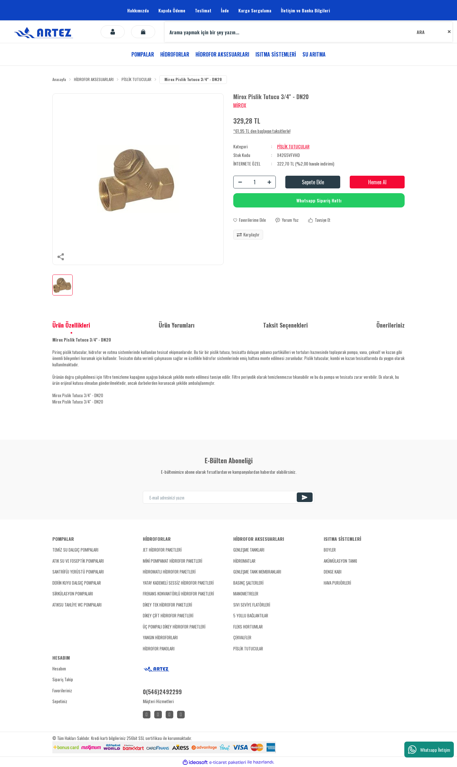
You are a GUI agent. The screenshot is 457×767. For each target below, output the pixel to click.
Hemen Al (377, 182)
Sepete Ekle (313, 182)
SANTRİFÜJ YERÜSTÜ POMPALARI (78, 572)
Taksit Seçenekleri (285, 325)
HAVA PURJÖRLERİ (337, 583)
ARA (421, 32)
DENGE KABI (332, 572)
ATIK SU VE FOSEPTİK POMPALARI (78, 561)
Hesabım (59, 669)
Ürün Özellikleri (71, 325)
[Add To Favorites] (249, 220)
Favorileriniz (62, 691)
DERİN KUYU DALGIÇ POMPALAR (76, 583)
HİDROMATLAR (244, 561)
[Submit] (305, 497)
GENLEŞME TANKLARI (248, 550)
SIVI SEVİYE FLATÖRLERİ (251, 605)
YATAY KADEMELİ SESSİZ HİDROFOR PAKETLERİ (178, 583)
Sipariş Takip (62, 679)
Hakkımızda (138, 10)
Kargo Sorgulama (254, 10)
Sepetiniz (59, 701)
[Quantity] (254, 182)
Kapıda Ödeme (171, 10)
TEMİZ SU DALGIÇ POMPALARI (75, 550)
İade (225, 10)
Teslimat (203, 10)
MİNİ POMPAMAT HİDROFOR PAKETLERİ (172, 561)
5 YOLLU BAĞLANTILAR (250, 616)
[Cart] (143, 31)
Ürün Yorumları (177, 325)
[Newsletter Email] (228, 497)
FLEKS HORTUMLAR (248, 627)
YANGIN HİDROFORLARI (160, 638)
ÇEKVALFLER (242, 638)
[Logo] (45, 31)
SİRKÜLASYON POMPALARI (72, 594)
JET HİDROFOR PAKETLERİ (162, 550)
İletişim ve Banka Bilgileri (305, 10)
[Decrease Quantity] (240, 182)
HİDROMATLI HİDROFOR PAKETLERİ (169, 572)
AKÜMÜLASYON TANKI (340, 561)
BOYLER (330, 550)
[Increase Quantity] (269, 182)
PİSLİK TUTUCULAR (293, 146)
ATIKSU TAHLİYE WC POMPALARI (77, 605)
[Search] (308, 32)
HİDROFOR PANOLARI (159, 649)
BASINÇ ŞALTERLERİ (248, 583)
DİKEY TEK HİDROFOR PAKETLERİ (167, 605)
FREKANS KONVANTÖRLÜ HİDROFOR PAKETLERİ (178, 594)
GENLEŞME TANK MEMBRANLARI (257, 572)
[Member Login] (113, 31)
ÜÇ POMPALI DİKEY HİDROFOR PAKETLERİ (174, 627)
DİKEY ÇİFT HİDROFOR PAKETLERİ (168, 616)
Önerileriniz (390, 325)
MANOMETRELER (245, 594)
